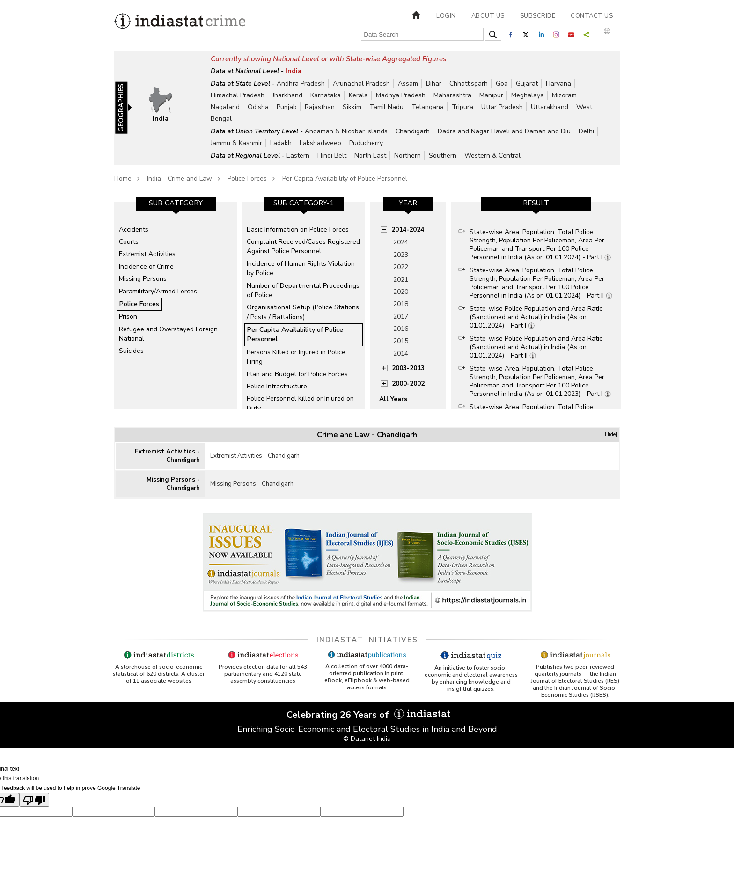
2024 (400, 242)
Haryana (558, 83)
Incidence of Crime (146, 266)
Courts (129, 241)
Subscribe (538, 16)
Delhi (586, 131)
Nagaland (225, 106)
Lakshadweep (320, 143)
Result (536, 203)
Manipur (491, 95)
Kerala (358, 95)
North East (370, 155)
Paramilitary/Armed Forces (158, 291)
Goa (502, 83)
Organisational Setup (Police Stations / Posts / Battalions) (303, 312)
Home (123, 178)
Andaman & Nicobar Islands (346, 131)
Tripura (462, 106)
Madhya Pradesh (401, 95)
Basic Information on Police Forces (298, 229)
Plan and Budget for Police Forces (297, 374)
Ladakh (281, 143)
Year (408, 203)
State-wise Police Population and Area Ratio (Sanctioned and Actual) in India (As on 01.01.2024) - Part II (536, 347)
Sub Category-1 (303, 203)
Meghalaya (527, 95)
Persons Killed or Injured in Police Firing (296, 357)
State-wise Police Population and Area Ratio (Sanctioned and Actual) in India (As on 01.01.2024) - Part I (536, 317)
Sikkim (352, 106)
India (293, 70)
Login (446, 16)
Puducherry (366, 143)
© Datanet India (367, 738)
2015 (400, 340)
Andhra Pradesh (301, 83)
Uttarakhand (549, 106)
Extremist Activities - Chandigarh (167, 455)
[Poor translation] (34, 800)
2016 (400, 328)
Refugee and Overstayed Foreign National (168, 334)
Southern (442, 155)
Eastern (297, 155)
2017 (400, 316)
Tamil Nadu (386, 106)
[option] (175, 305)
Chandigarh (413, 131)
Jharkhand (287, 95)
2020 (400, 291)
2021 (400, 279)
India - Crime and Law (179, 178)
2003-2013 (408, 368)
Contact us (592, 16)
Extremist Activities (147, 253)
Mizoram (564, 95)
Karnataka (325, 95)
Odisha (258, 106)
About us (488, 16)
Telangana (427, 106)
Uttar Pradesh (502, 106)
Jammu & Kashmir (236, 143)
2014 (400, 353)
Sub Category (176, 203)
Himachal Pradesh (237, 95)
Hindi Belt (331, 155)
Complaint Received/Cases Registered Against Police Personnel (303, 246)
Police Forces (247, 178)
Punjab (287, 106)
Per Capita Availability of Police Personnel (344, 178)
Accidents (133, 229)
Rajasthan (320, 106)
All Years (393, 398)
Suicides (131, 350)
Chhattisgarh (468, 83)
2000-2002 (408, 383)
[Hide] (610, 434)
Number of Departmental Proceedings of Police (303, 290)
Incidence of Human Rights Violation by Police (301, 268)
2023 (400, 254)
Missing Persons (143, 278)
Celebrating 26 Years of (367, 714)
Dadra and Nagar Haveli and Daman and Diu (504, 131)
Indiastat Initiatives (367, 639)
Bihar (433, 83)
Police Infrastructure (277, 386)
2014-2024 (407, 229)
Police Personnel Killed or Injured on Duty (300, 403)
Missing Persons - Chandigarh (173, 483)
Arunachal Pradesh (361, 83)
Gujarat (527, 83)
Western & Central (492, 155)
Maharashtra (452, 95)
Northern (407, 155)
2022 (400, 267)
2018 (400, 303)
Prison (128, 316)
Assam (408, 83)
